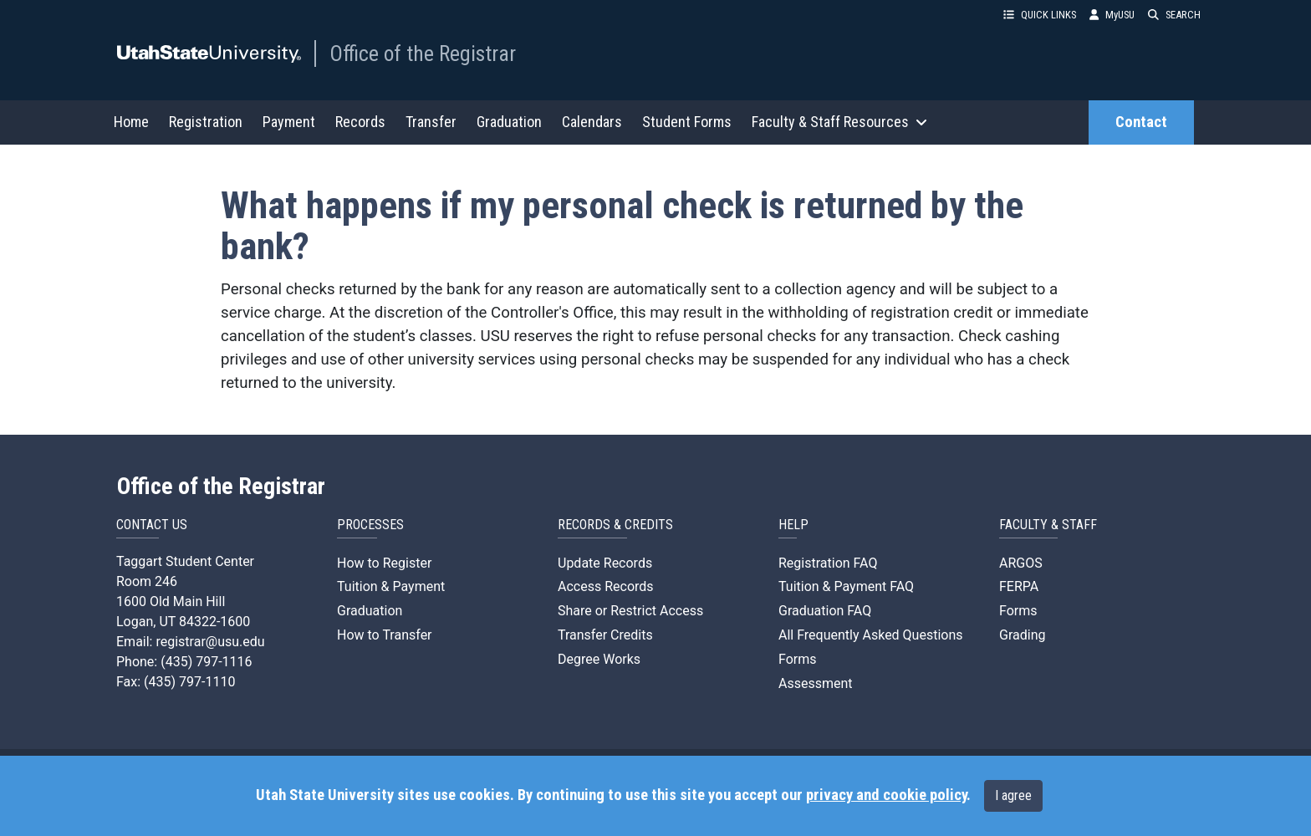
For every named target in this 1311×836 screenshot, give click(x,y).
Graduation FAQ (824, 611)
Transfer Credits (605, 635)
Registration (205, 121)
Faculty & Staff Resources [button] (839, 121)
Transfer (431, 121)
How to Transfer (384, 635)
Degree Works (599, 659)
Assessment (815, 683)
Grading (1022, 635)
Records (360, 121)
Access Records (606, 586)
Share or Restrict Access (630, 611)
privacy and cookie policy (886, 795)
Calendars (592, 121)
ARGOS (1021, 563)
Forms (797, 659)
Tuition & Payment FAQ (846, 586)
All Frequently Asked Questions (870, 635)
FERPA (1018, 586)
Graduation (509, 121)
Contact (1141, 122)
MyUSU (1112, 14)
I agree (1013, 795)
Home (131, 121)
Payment (289, 121)
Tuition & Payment (391, 586)
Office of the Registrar (422, 53)
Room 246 (146, 581)
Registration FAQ (827, 563)
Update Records (605, 563)
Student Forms (687, 121)
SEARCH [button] (1174, 14)
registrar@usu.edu (210, 642)
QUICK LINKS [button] (1039, 14)
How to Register (384, 563)
